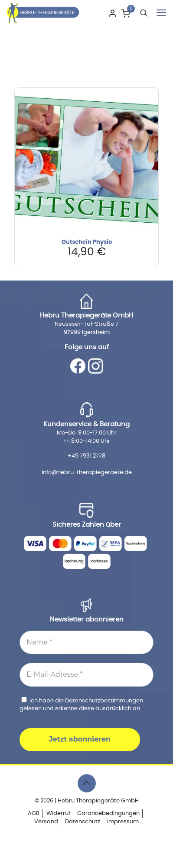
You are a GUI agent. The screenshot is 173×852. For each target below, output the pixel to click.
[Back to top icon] (87, 783)
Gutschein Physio (87, 242)
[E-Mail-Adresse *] (86, 674)
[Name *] (86, 642)
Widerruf (58, 813)
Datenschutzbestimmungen (104, 701)
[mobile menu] (161, 13)
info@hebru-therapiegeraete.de (87, 472)
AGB (33, 813)
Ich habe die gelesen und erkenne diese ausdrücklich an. (81, 704)
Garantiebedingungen (108, 813)
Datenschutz (82, 822)
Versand (46, 822)
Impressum (123, 822)
